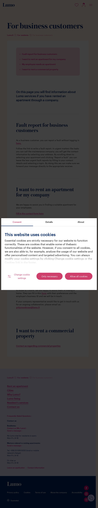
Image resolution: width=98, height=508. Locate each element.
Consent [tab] (17, 221)
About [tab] (81, 221)
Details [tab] (49, 221)
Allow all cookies (78, 276)
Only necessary (49, 276)
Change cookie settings (22, 276)
